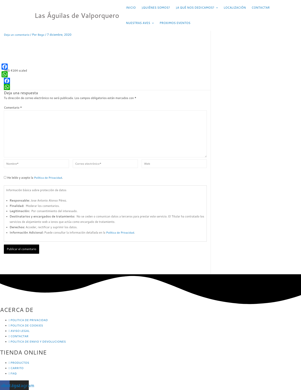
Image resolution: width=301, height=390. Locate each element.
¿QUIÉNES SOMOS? (155, 8)
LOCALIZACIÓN (235, 8)
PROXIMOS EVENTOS (175, 23)
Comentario (13, 107)
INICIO (131, 8)
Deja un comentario (17, 34)
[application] (216, 7)
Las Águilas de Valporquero (77, 15)
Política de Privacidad (48, 178)
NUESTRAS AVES (140, 23)
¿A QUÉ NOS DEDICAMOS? (197, 7)
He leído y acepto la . (33, 178)
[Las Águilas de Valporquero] (26, 15)
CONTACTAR (261, 8)
